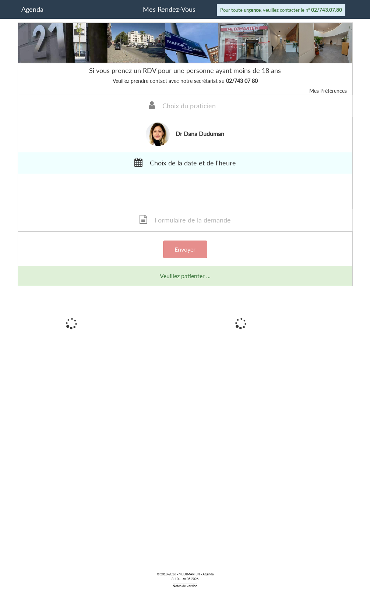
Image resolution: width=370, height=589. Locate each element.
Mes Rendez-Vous (169, 9)
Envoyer (185, 249)
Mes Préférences (328, 91)
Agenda (32, 9)
